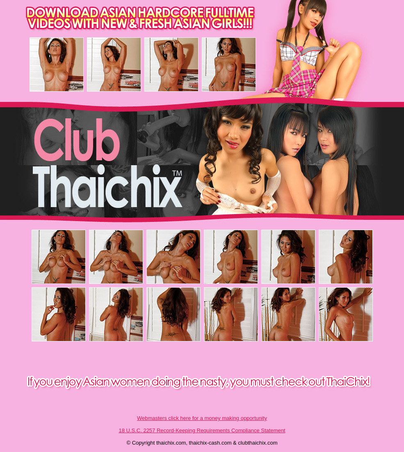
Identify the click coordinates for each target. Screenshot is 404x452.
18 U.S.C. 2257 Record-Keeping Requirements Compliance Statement (202, 430)
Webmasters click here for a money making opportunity (202, 418)
